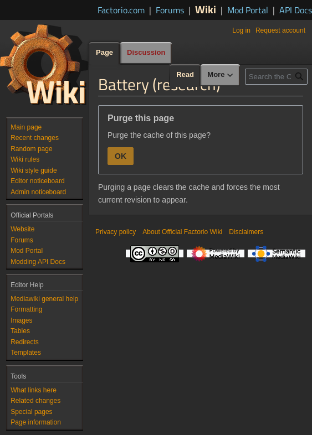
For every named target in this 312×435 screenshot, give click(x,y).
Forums (170, 10)
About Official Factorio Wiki (182, 232)
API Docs (295, 10)
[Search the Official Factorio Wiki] (276, 77)
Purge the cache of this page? (159, 135)
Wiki (205, 9)
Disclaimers (246, 232)
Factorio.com (121, 10)
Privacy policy (115, 232)
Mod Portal (247, 10)
